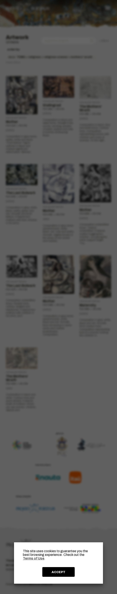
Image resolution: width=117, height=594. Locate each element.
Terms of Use (33, 558)
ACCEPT (58, 572)
